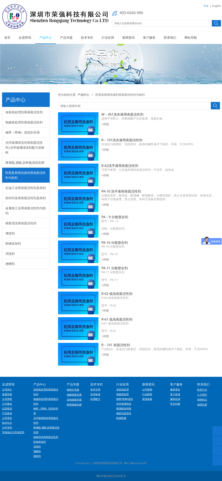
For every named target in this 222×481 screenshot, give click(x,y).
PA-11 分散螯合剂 (114, 268)
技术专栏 (87, 37)
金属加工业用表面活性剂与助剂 (25, 210)
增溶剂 (10, 233)
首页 (7, 37)
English (216, 6)
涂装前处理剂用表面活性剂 (24, 112)
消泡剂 (10, 253)
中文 (206, 6)
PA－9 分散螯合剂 (114, 217)
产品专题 (66, 37)
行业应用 (108, 37)
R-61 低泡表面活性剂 (116, 319)
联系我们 (170, 37)
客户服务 (149, 37)
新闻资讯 (128, 37)
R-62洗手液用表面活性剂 (119, 165)
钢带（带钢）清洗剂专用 (22, 132)
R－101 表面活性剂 (115, 345)
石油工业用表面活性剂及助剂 (25, 188)
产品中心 (45, 37)
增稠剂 (10, 264)
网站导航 (190, 37)
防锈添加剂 (13, 243)
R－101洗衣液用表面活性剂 (121, 140)
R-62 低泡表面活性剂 (116, 293)
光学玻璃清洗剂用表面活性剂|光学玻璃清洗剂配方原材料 (24, 147)
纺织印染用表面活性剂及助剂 (25, 198)
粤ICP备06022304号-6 (111, 476)
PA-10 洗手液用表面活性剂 (121, 191)
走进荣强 (25, 37)
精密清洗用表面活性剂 (20, 223)
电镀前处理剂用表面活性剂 (24, 122)
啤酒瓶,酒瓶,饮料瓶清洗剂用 (24, 162)
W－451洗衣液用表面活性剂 (122, 114)
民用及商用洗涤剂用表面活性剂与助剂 (25, 175)
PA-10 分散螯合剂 (114, 242)
